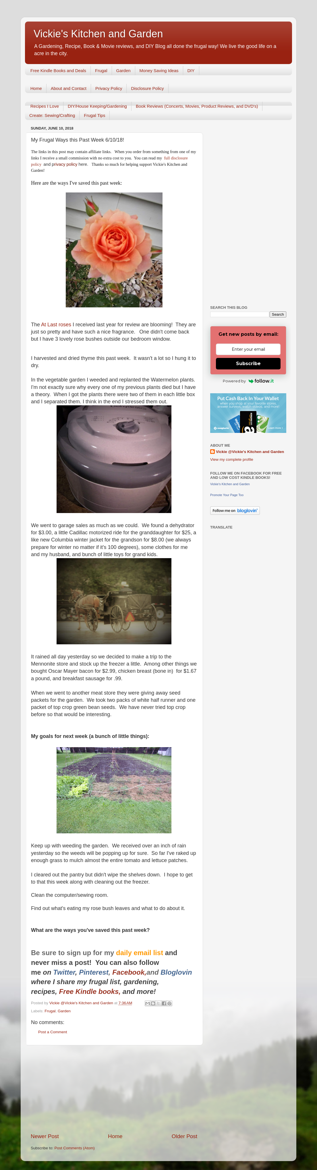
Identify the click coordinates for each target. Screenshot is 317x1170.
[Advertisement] (114, 1089)
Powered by (248, 381)
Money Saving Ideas (159, 70)
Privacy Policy (108, 88)
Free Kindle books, (90, 991)
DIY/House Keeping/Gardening (97, 106)
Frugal (101, 70)
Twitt (61, 972)
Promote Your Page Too (226, 495)
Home (36, 88)
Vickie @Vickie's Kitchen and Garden (250, 452)
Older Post (184, 1136)
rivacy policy (66, 164)
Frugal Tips (94, 115)
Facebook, (129, 972)
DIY (191, 70)
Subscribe (248, 363)
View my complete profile (231, 459)
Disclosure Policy (147, 88)
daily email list (140, 953)
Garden (123, 70)
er (72, 972)
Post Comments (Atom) (75, 1148)
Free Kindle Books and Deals (58, 70)
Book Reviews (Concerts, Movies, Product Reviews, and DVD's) (197, 106)
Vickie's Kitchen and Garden (98, 34)
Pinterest (94, 972)
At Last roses (56, 324)
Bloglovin (177, 972)
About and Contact (68, 88)
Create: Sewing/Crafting (52, 115)
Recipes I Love (44, 106)
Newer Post (45, 1136)
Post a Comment (52, 1032)
